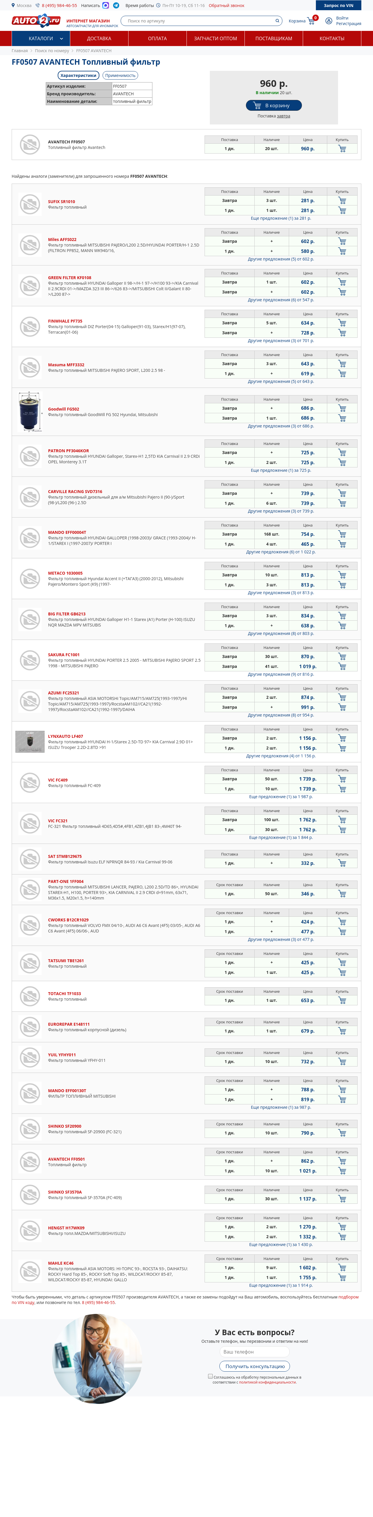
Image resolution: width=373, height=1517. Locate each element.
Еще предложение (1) (281, 218)
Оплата (157, 38)
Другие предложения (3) (281, 340)
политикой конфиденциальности (267, 1382)
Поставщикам (274, 38)
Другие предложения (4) (281, 755)
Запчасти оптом (215, 38)
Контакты (332, 38)
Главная (20, 50)
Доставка (99, 38)
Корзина (297, 21)
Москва (24, 5)
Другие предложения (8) (281, 633)
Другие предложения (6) (281, 299)
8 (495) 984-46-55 (59, 5)
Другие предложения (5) (281, 259)
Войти (342, 18)
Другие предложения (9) (281, 674)
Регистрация (348, 23)
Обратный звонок (226, 5)
